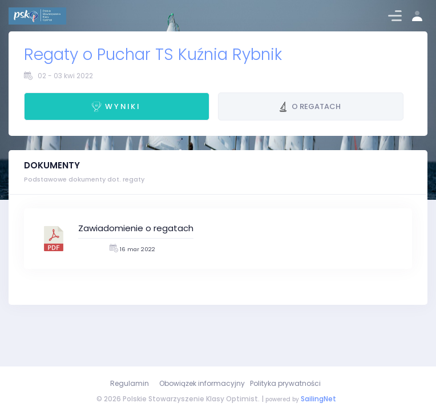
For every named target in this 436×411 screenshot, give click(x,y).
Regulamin (129, 383)
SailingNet (318, 399)
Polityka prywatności (285, 383)
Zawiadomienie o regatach (135, 228)
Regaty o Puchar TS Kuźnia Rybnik (153, 54)
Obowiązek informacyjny (202, 383)
